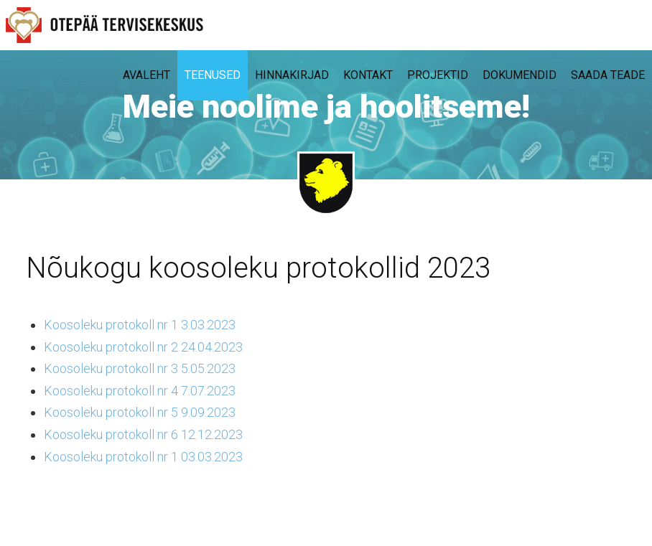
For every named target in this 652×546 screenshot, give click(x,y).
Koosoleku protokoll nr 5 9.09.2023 (140, 412)
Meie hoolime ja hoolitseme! (326, 107)
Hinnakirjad (292, 75)
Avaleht (146, 75)
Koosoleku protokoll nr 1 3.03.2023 (140, 324)
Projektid (437, 75)
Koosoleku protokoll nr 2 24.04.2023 (143, 346)
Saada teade (608, 75)
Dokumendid (519, 75)
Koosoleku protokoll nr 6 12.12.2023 (143, 434)
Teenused (213, 75)
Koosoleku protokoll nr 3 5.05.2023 (140, 368)
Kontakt (368, 75)
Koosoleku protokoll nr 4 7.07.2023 (140, 390)
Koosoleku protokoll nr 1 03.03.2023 (143, 456)
